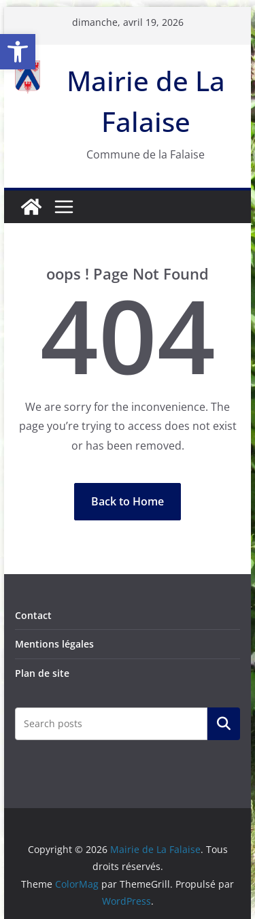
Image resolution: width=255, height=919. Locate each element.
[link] (17, 51)
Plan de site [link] (42, 673)
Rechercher (223, 723)
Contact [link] (33, 615)
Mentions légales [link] (54, 643)
